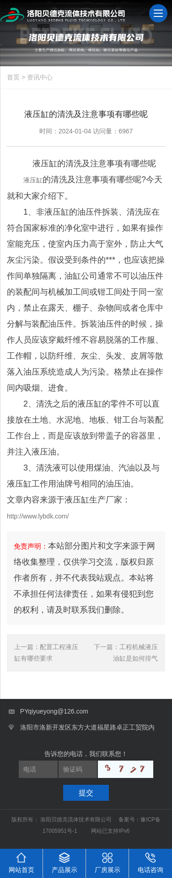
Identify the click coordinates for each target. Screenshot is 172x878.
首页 (13, 77)
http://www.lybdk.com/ (38, 516)
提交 (86, 793)
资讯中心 (40, 77)
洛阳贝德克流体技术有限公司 (76, 819)
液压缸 (33, 180)
